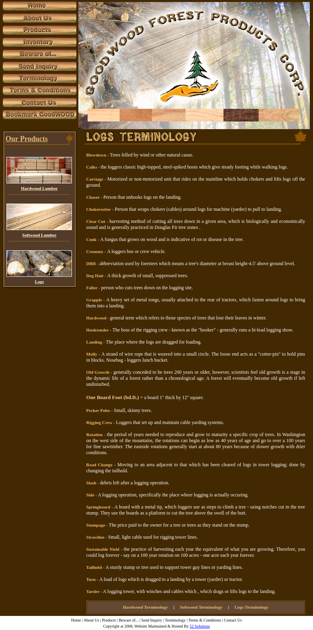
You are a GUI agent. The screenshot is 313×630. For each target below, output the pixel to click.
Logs (39, 281)
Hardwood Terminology (145, 607)
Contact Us (233, 620)
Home (76, 620)
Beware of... (129, 620)
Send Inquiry (152, 620)
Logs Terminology (252, 607)
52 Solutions (200, 626)
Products (109, 620)
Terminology (175, 620)
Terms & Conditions (204, 620)
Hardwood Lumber (39, 188)
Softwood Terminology (201, 607)
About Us (91, 620)
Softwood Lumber (39, 235)
